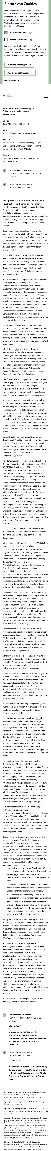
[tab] (21, 7)
